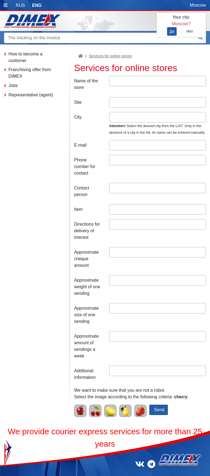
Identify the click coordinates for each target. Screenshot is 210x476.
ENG (37, 5)
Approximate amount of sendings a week (86, 346)
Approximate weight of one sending (87, 287)
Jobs (13, 85)
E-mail (80, 145)
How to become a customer (25, 57)
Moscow (198, 5)
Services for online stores (110, 56)
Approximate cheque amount (86, 259)
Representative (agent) (30, 95)
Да (172, 31)
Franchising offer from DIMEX (29, 73)
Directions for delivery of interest (87, 231)
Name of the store (86, 84)
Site (78, 102)
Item (78, 209)
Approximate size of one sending (86, 315)
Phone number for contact (84, 166)
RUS (20, 5)
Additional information (85, 374)
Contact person (81, 191)
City (78, 117)
